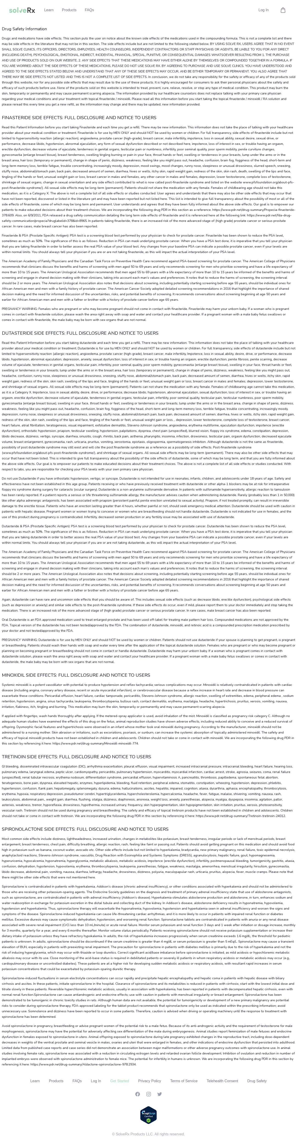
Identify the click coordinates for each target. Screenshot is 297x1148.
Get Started (119, 1081)
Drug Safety (256, 1081)
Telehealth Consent (222, 1081)
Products (69, 10)
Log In (263, 10)
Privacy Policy (149, 1081)
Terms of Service (183, 1081)
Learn (49, 10)
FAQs (89, 10)
